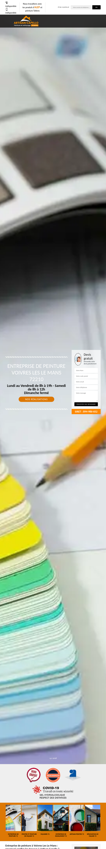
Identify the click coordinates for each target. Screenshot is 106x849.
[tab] (53, 424)
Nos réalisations (36, 399)
